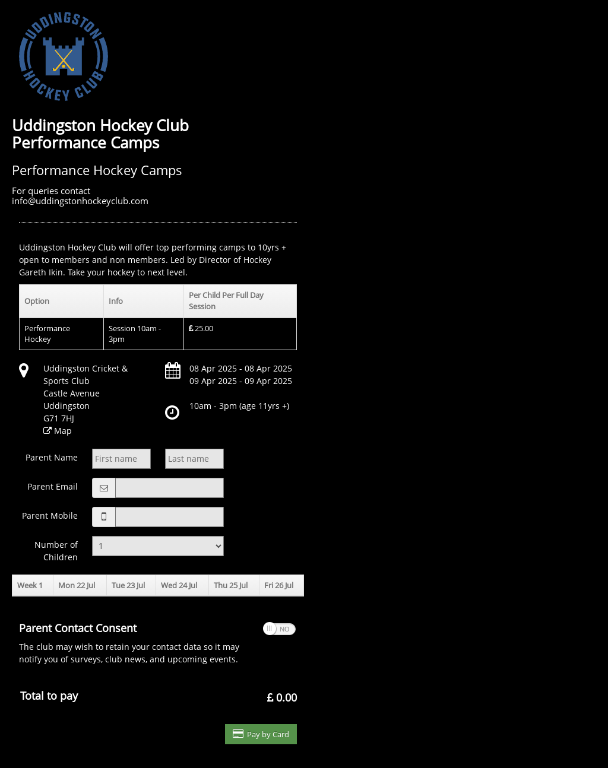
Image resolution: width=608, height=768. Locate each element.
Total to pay (49, 695)
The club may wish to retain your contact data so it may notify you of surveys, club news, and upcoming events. (133, 643)
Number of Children (56, 551)
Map (63, 430)
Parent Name (52, 457)
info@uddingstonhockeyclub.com (80, 201)
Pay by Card (261, 734)
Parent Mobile (50, 515)
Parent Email (52, 486)
